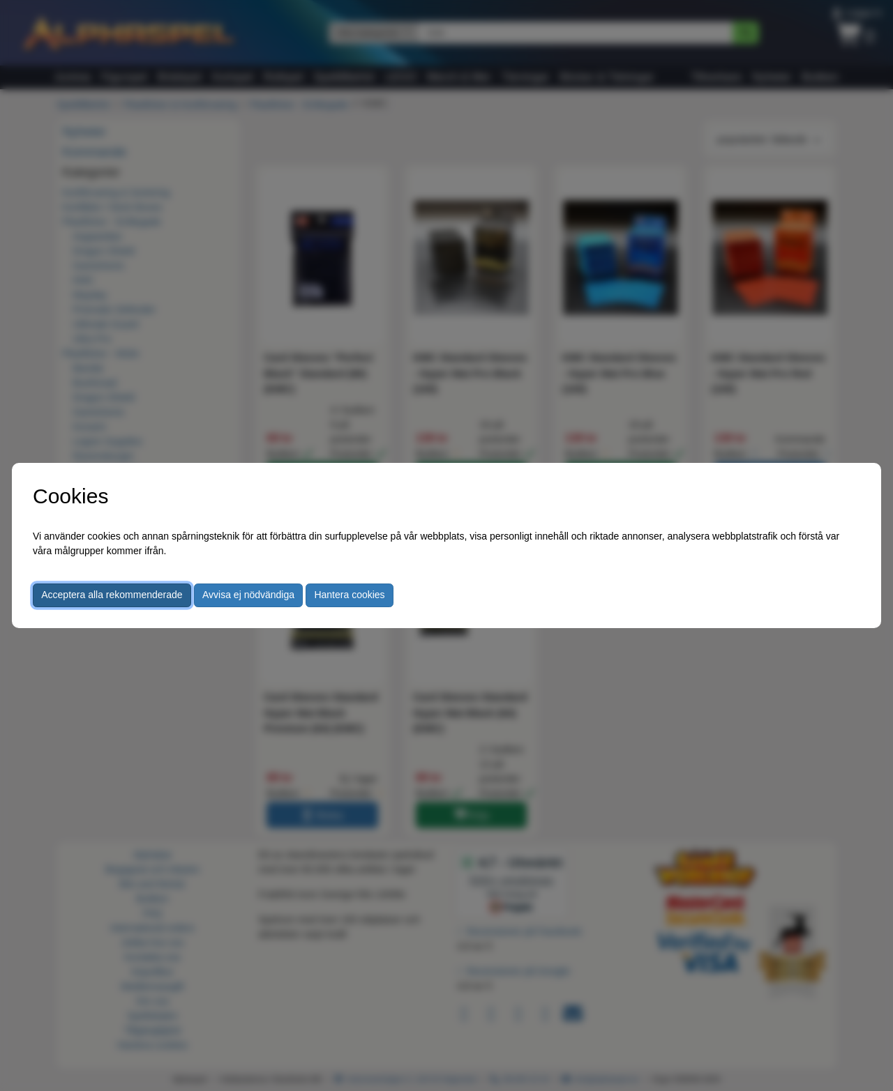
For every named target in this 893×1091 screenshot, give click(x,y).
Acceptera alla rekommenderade (111, 594)
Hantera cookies (349, 594)
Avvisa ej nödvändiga (248, 594)
